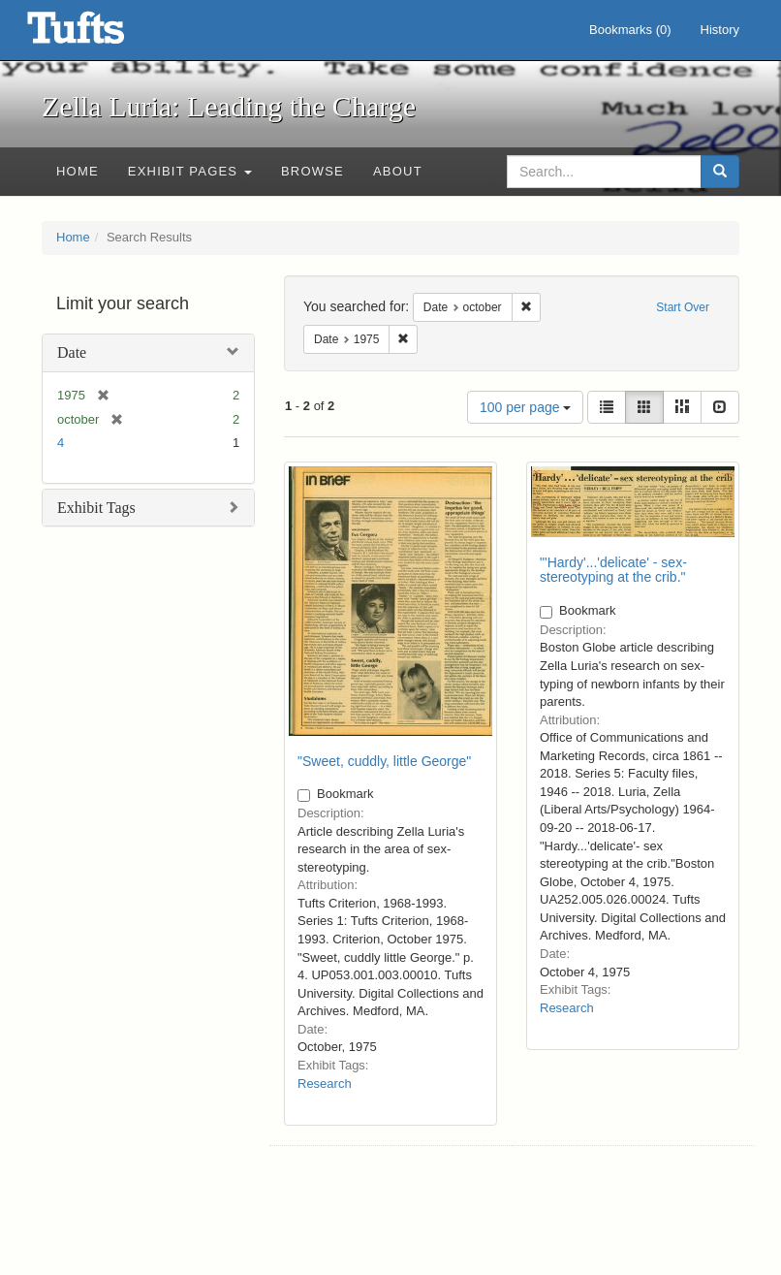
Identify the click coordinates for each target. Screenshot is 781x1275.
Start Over (682, 307)
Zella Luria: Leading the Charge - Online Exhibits (99, 34)
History (720, 29)
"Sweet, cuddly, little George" (384, 761)
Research (324, 1083)
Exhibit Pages (190, 171)
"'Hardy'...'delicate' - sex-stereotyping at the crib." (613, 570)
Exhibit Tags (96, 507)
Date (71, 352)
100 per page (525, 407)
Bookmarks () (630, 29)
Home (77, 171)
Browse (312, 171)
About (397, 171)
